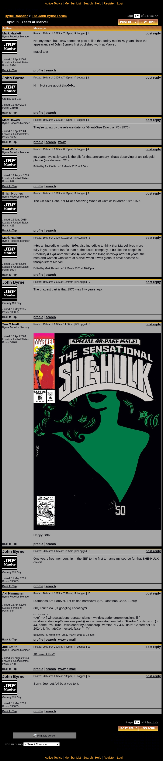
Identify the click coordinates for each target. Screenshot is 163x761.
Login (120, 3)
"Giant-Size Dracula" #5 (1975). (107, 127)
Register (109, 3)
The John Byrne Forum (49, 16)
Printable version (46, 735)
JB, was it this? (44, 654)
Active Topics (53, 3)
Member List (73, 3)
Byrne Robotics (16, 16)
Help (98, 3)
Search (88, 3)
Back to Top (9, 70)
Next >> (152, 15)
